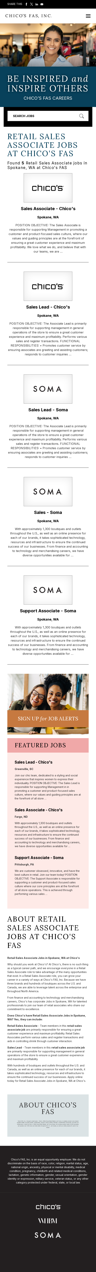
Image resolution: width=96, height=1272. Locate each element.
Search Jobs (23, 116)
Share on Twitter (31, 4)
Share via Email (42, 4)
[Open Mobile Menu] (88, 16)
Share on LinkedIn (36, 4)
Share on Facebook (26, 4)
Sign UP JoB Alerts (48, 718)
